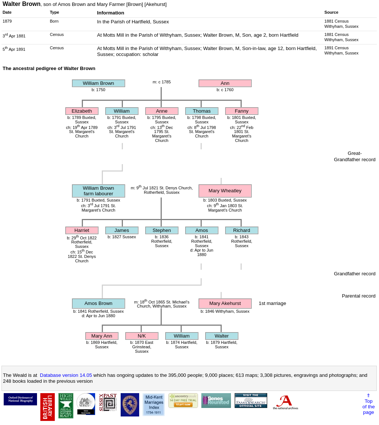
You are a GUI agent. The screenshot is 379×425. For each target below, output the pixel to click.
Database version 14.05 (66, 375)
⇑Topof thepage (368, 404)
